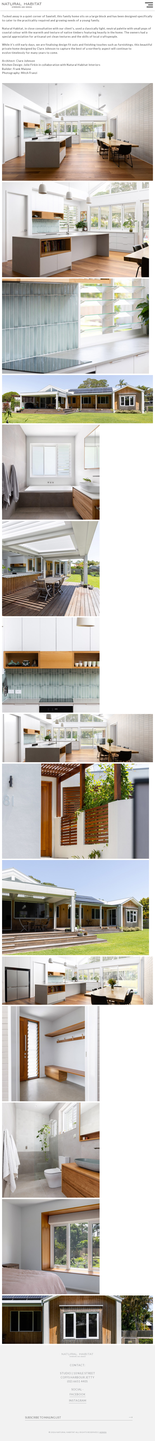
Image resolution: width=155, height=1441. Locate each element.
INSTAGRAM (77, 1400)
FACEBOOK (77, 1394)
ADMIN (103, 1432)
